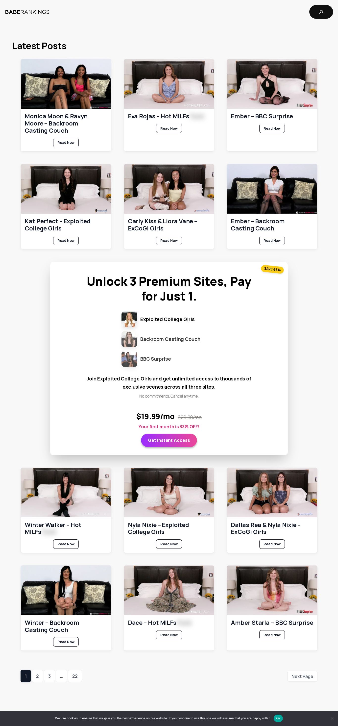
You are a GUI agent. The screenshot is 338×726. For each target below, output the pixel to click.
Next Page (302, 676)
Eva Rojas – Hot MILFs (166, 116)
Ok (278, 718)
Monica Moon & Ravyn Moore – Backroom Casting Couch (56, 123)
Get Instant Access (169, 440)
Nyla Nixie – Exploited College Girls (158, 528)
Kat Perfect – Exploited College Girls (58, 225)
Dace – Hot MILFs (159, 622)
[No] (331, 718)
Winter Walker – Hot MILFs (53, 528)
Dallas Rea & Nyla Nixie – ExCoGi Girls (266, 528)
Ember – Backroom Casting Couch (258, 225)
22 (75, 676)
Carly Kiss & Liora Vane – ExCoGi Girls (162, 225)
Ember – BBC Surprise (262, 116)
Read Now (68, 143)
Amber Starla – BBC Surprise (272, 622)
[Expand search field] (321, 12)
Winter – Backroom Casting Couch (52, 626)
